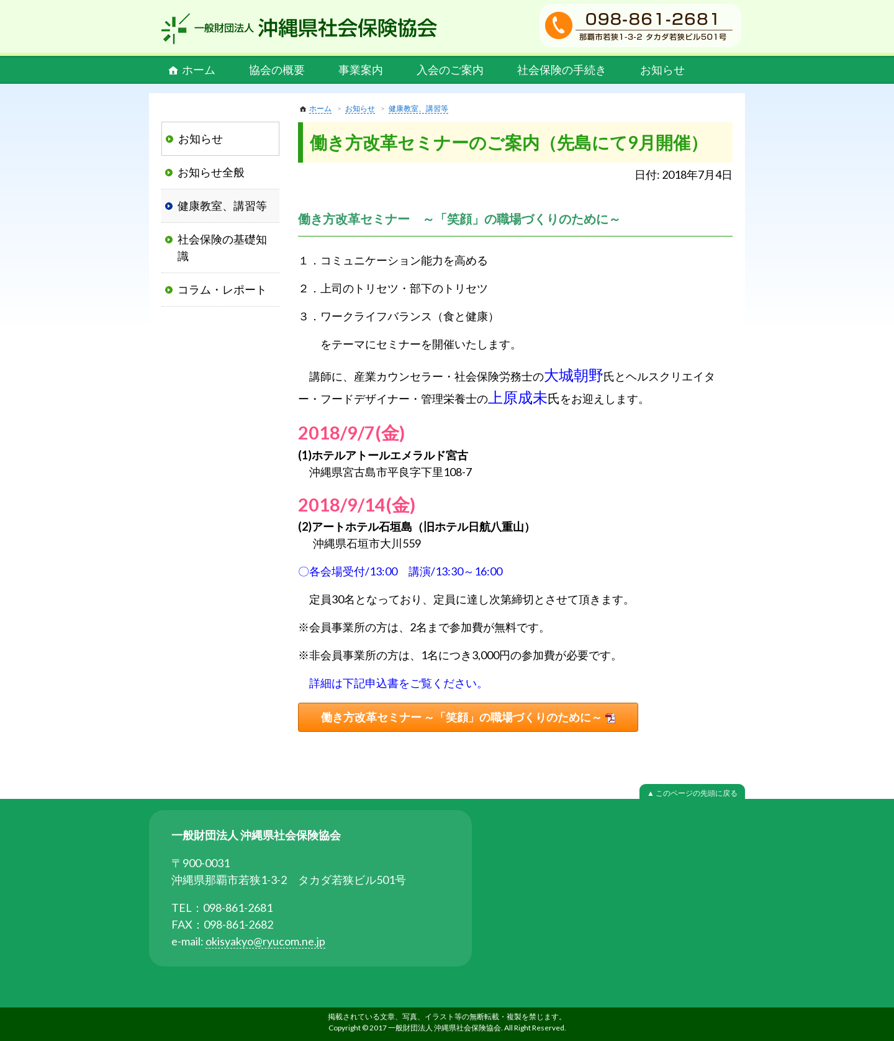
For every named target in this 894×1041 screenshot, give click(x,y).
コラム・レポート (222, 289)
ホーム (198, 69)
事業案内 (360, 69)
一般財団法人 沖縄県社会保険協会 (299, 28)
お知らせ (662, 69)
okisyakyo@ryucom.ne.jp (265, 941)
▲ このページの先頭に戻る (692, 793)
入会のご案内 (450, 69)
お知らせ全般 (211, 172)
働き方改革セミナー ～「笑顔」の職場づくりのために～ (461, 717)
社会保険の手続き (562, 69)
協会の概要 (277, 69)
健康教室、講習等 (418, 108)
